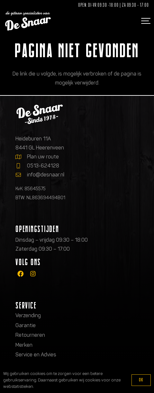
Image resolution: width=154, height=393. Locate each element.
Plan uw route (43, 157)
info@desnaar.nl (45, 175)
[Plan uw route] (21, 156)
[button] (145, 21)
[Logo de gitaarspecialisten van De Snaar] (28, 21)
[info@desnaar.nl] (21, 174)
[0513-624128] (21, 165)
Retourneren (30, 335)
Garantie (25, 325)
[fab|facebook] (20, 273)
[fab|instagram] (33, 273)
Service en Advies (35, 355)
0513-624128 (43, 166)
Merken (23, 345)
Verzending (28, 315)
